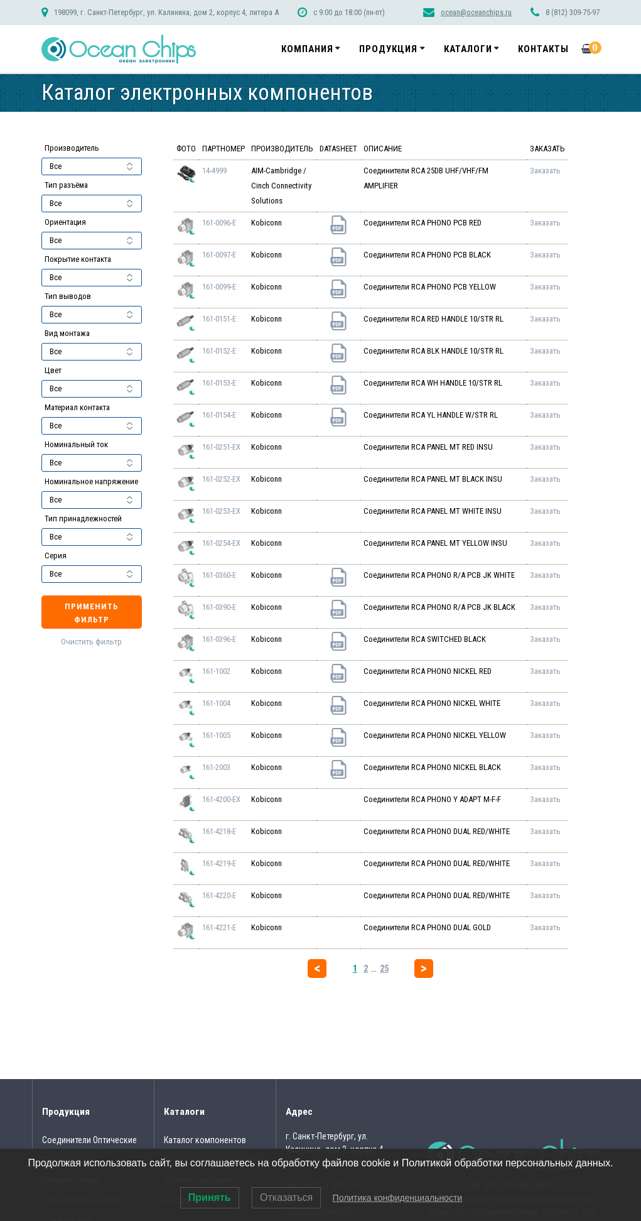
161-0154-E (219, 415)
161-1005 (216, 735)
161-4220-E (219, 895)
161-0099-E (219, 286)
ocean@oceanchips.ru (476, 12)
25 (384, 968)
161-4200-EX (221, 799)
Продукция (388, 49)
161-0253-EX (221, 511)
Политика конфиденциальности (398, 1198)
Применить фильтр (92, 613)
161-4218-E (219, 831)
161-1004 (216, 703)
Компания (307, 49)
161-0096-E (219, 222)
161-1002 (216, 671)
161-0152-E (219, 350)
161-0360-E (219, 575)
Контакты (543, 49)
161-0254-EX (221, 543)
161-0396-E (219, 639)
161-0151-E (219, 318)
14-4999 (214, 170)
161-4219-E (219, 863)
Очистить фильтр (91, 641)
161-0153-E (219, 383)
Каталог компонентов (205, 1140)
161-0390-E (219, 607)
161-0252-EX (221, 479)
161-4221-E (219, 927)
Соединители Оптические (89, 1140)
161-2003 (216, 767)
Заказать (545, 170)
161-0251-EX (221, 447)
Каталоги (468, 49)
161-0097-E (219, 254)
